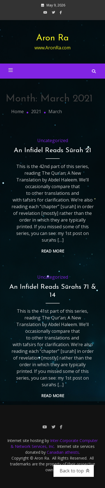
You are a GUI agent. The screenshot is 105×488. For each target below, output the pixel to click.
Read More (52, 251)
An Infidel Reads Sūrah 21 (52, 150)
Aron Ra (52, 38)
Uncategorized (52, 140)
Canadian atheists (63, 452)
